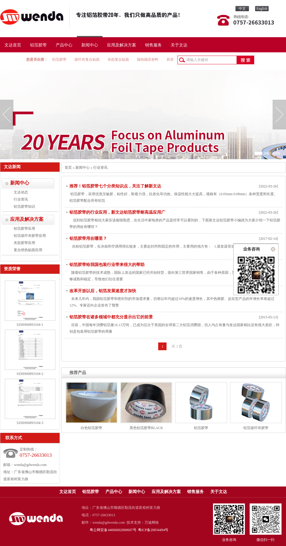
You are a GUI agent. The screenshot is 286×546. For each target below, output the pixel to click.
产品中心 (64, 45)
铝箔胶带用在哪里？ (88, 238)
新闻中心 (89, 45)
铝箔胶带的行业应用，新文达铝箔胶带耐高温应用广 (117, 212)
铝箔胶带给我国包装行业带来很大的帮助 (106, 264)
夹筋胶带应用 (24, 243)
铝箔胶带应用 (24, 228)
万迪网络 (151, 522)
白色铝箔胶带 (91, 428)
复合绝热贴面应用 (28, 250)
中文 (242, 9)
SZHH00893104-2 (30, 374)
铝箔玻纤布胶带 (255, 428)
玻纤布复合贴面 (87, 59)
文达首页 (12, 45)
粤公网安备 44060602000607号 (113, 530)
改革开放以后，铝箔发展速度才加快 (102, 291)
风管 (170, 59)
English (262, 9)
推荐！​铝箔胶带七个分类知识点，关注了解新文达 (115, 186)
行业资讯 (21, 199)
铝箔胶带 (38, 45)
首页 (68, 167)
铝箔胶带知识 (24, 206)
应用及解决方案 (121, 45)
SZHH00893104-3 (30, 423)
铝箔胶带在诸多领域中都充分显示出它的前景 (111, 317)
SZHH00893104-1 (30, 325)
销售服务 (153, 45)
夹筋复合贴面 (118, 59)
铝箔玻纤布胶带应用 (30, 236)
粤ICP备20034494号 (153, 530)
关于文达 (179, 45)
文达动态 (21, 192)
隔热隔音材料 (147, 59)
